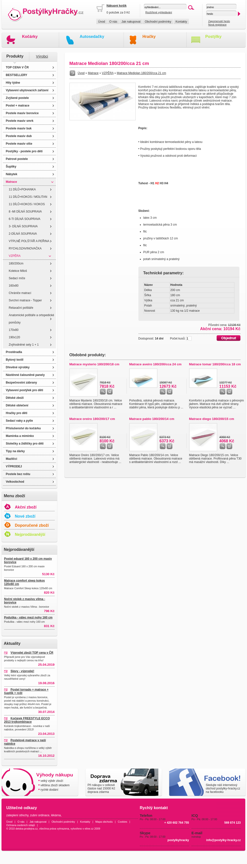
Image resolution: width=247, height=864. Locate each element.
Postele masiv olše (19, 143)
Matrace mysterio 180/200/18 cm (94, 364)
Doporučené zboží (32, 525)
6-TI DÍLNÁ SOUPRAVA (24, 219)
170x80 (13, 330)
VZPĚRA (15, 256)
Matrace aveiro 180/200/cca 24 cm (155, 364)
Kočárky (30, 36)
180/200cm (16, 263)
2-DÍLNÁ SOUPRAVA (23, 233)
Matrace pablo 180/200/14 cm (151, 419)
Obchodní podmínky (158, 21)
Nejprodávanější (30, 534)
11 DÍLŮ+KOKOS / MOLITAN (28, 197)
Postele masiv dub (19, 136)
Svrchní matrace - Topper (25, 300)
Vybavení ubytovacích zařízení (27, 90)
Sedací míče (17, 278)
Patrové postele (17, 159)
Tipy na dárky (15, 451)
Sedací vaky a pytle (19, 420)
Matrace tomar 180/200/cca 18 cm (215, 364)
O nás (113, 21)
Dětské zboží (15, 398)
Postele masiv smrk (19, 121)
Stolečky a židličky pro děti (25, 443)
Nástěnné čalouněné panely (25, 375)
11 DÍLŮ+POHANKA (22, 189)
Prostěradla (14, 352)
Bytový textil (14, 359)
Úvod (101, 21)
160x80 (13, 285)
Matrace (11, 182)
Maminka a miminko (20, 436)
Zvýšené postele (17, 98)
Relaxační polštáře (21, 307)
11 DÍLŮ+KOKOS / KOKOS (27, 204)
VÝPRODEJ (14, 466)
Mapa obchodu (104, 821)
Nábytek (11, 174)
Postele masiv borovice (22, 113)
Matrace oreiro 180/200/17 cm (92, 419)
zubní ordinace (39, 815)
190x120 (14, 337)
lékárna (56, 815)
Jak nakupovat (130, 21)
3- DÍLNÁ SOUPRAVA (23, 226)
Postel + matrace (18, 105)
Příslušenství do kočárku (23, 428)
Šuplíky (11, 166)
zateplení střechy (17, 815)
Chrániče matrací (20, 293)
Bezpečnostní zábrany (21, 382)
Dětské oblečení (17, 405)
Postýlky (213, 36)
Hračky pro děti (16, 413)
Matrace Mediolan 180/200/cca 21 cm (141, 73)
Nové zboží (25, 516)
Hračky (149, 36)
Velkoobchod (15, 481)
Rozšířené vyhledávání (158, 12)
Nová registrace (217, 24)
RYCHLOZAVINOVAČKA (25, 248)
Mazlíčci (11, 459)
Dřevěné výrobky (18, 367)
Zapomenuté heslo (219, 21)
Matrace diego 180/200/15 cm (211, 419)
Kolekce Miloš (18, 271)
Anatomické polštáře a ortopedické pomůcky (31, 318)
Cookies (122, 821)
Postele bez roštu (18, 474)
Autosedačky (92, 36)
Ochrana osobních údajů (20, 825)
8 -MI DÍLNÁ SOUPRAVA (25, 211)
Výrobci (42, 56)
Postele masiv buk (19, 128)
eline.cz (89, 828)
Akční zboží (25, 507)
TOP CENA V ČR (17, 67)
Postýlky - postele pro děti (24, 151)
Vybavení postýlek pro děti (24, 390)
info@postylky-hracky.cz (223, 840)
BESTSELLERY (16, 75)
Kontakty (181, 21)
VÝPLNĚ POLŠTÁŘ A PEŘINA (29, 241)
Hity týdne (13, 82)
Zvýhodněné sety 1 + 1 (24, 344)
